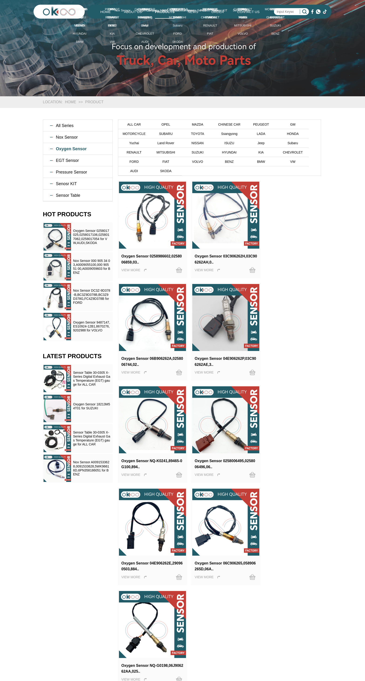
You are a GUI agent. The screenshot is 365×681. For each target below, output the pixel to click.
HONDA (248, 134)
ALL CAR (132, 124)
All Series (65, 125)
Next (204, 469)
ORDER (217, 12)
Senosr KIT (66, 183)
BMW (133, 162)
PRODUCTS (165, 12)
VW (161, 162)
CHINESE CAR (219, 124)
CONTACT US (248, 12)
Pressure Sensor (71, 172)
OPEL (161, 124)
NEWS (193, 12)
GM (277, 124)
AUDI (190, 162)
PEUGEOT (248, 124)
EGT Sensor (67, 160)
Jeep (190, 143)
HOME (105, 12)
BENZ (306, 152)
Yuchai (277, 134)
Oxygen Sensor (71, 149)
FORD (219, 152)
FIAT (248, 152)
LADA (219, 134)
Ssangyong (190, 134)
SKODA (219, 162)
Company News (224, 617)
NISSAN (133, 143)
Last (216, 469)
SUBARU (132, 134)
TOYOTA (161, 134)
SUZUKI (306, 143)
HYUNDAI (132, 152)
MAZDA (190, 124)
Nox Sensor (67, 137)
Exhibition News (224, 624)
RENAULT (248, 143)
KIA (161, 152)
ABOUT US (133, 12)
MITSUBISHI (277, 143)
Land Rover (306, 134)
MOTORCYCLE (306, 124)
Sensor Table (68, 195)
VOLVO (277, 152)
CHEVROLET (191, 152)
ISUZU (161, 143)
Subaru (219, 143)
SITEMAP (283, 644)
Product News (223, 631)
